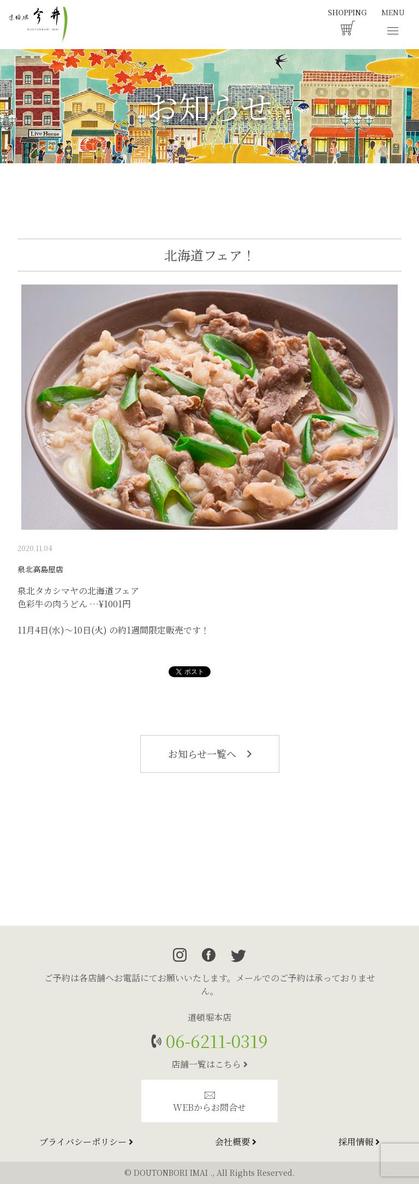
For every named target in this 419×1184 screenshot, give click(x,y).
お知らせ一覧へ (210, 754)
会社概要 (235, 1141)
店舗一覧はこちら (209, 1064)
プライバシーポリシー (86, 1141)
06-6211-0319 (214, 1040)
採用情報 (359, 1141)
